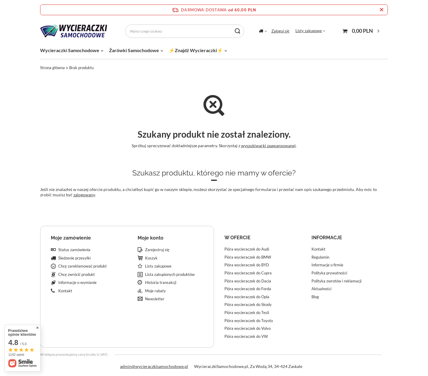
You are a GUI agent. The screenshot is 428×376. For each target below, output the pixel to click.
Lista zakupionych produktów (170, 274)
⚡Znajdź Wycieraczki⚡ (196, 50)
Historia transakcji (160, 282)
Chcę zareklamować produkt (82, 266)
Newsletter (154, 299)
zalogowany (84, 194)
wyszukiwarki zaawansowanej (268, 145)
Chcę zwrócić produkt (76, 274)
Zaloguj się (280, 31)
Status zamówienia (74, 250)
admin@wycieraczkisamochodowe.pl (154, 366)
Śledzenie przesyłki (74, 258)
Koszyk (151, 258)
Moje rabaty (155, 291)
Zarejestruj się (157, 250)
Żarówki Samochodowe (134, 50)
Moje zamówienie (71, 238)
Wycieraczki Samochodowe (69, 50)
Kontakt (65, 291)
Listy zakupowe (308, 30)
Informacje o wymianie (77, 282)
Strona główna (52, 67)
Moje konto (150, 238)
